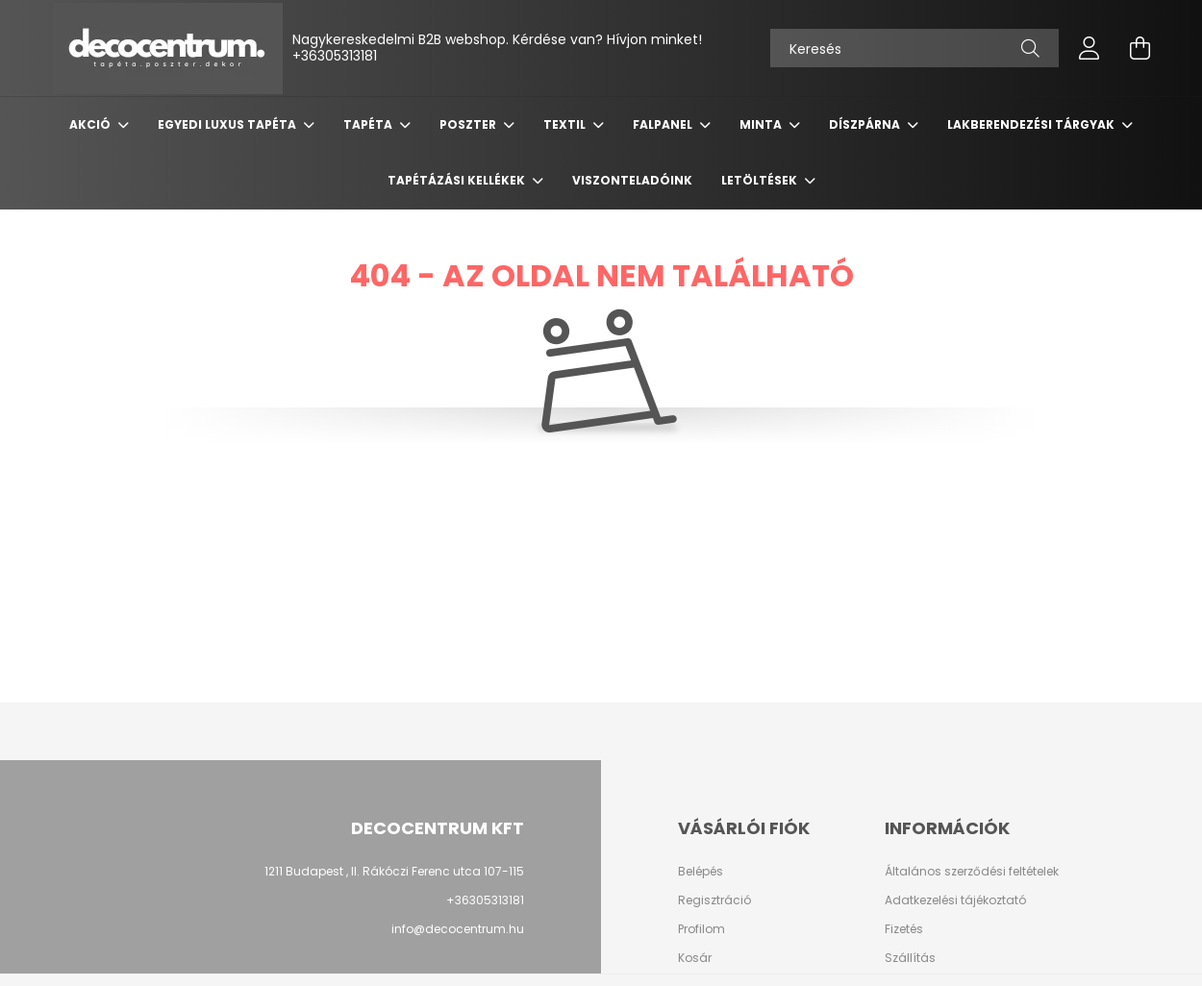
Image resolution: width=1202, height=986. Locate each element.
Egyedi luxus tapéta (228, 124)
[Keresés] (914, 48)
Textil (565, 124)
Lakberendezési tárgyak (1032, 124)
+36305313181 (334, 55)
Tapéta (369, 124)
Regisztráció (714, 900)
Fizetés (904, 929)
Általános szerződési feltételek (972, 871)
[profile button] (1089, 48)
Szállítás (910, 958)
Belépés (700, 871)
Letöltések (760, 180)
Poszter (469, 124)
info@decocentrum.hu (457, 929)
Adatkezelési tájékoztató (955, 900)
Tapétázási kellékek (458, 180)
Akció (91, 124)
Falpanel (664, 124)
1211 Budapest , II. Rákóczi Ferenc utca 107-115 (394, 871)
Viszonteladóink (632, 180)
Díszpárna (866, 124)
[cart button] (1139, 48)
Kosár (695, 958)
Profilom (701, 929)
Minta (762, 124)
